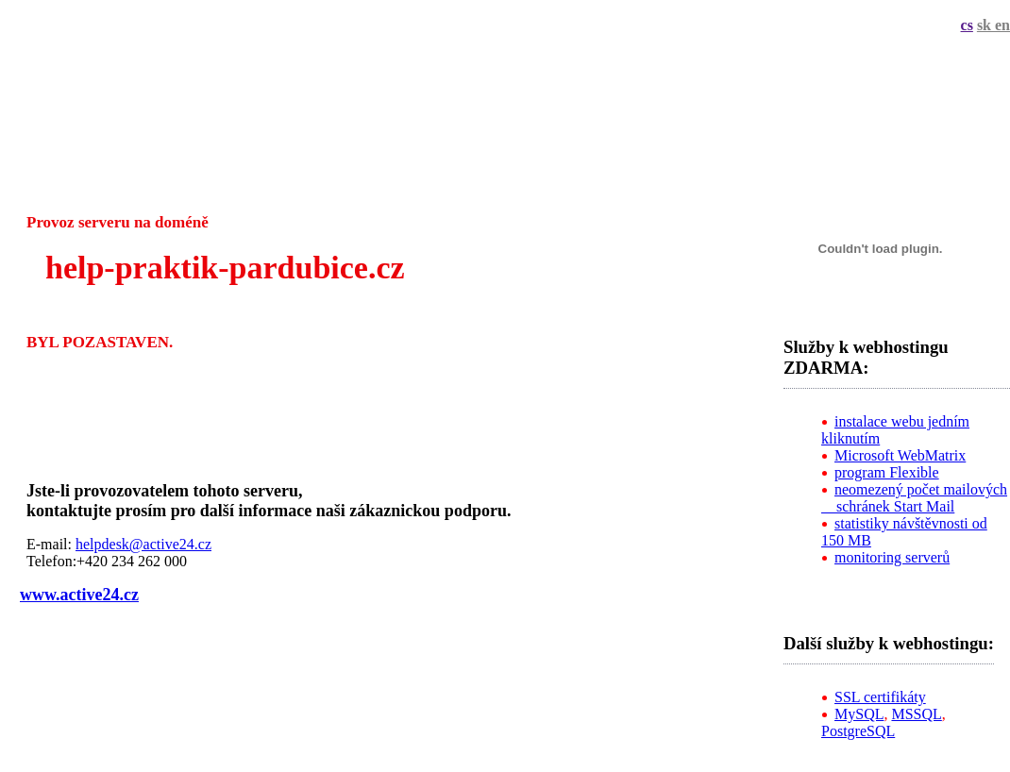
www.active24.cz (79, 594)
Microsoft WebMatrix (900, 455)
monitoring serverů (892, 557)
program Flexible (886, 472)
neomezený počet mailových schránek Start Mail (914, 497)
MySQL (859, 714)
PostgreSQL (858, 731)
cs (967, 25)
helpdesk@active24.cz (143, 544)
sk (986, 25)
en (1002, 25)
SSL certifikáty (880, 697)
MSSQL (916, 714)
